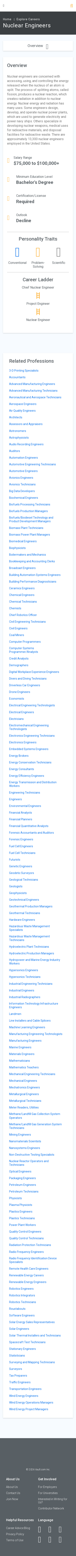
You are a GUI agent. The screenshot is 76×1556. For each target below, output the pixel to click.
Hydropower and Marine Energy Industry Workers (34, 961)
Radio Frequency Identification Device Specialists (33, 1260)
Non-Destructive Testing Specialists (31, 1154)
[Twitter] (62, 1529)
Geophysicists (18, 893)
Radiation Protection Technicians (30, 1245)
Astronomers (17, 431)
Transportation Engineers (25, 1389)
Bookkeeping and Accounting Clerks (32, 561)
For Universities (48, 1493)
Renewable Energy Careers (26, 1275)
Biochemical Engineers (23, 497)
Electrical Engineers (21, 712)
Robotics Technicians (22, 1302)
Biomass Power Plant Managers (29, 534)
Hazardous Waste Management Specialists (29, 928)
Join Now (12, 1499)
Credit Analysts (19, 658)
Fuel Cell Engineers (21, 846)
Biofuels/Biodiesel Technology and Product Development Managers (31, 519)
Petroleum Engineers (22, 1184)
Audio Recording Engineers (26, 444)
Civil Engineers (18, 628)
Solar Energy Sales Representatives (32, 1322)
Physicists (15, 1198)
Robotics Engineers (21, 1288)
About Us (12, 1487)
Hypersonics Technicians (25, 976)
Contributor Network (51, 1508)
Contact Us (13, 1493)
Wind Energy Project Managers (28, 1409)
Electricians (16, 718)
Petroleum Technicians (24, 1191)
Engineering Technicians (24, 792)
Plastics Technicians (22, 1218)
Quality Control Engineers (25, 1231)
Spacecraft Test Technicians (27, 1342)
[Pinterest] (52, 1540)
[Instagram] (42, 1540)
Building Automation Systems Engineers (35, 575)
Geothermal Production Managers (30, 906)
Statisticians (17, 1355)
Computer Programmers (25, 641)
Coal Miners (16, 635)
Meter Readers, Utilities (24, 1107)
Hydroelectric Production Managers (31, 953)
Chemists (15, 608)
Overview (38, 45)
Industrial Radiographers (24, 997)
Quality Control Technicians (26, 1238)
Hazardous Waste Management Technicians (29, 938)
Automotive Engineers (23, 471)
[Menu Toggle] (3, 5)
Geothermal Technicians (24, 913)
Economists (16, 698)
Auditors (14, 451)
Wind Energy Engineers (23, 1395)
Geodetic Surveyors (21, 873)
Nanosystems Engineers (24, 1148)
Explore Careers (28, 19)
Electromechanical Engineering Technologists (29, 727)
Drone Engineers (19, 692)
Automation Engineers (23, 457)
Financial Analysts (20, 812)
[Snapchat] (62, 1540)
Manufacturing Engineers (25, 1040)
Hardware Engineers (22, 919)
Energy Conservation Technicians (30, 762)
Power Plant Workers (22, 1225)
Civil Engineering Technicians (27, 621)
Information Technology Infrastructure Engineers (33, 1005)
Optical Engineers (20, 1171)
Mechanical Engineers (23, 1080)
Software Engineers (22, 1315)
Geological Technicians (23, 879)
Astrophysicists (19, 437)
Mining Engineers (20, 1134)
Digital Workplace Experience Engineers (34, 672)
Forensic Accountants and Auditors (31, 832)
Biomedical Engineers (23, 541)
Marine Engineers (20, 1047)
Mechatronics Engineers (24, 1087)
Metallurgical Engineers (24, 1094)
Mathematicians (19, 1060)
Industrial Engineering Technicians (30, 983)
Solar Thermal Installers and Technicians (35, 1335)
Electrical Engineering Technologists (32, 705)
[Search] (71, 6)
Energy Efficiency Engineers (26, 775)
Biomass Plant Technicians (26, 528)
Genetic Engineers (20, 866)
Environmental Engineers (25, 806)
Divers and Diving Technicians (28, 678)
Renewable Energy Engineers (27, 1282)
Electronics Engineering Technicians (32, 735)
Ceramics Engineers (22, 588)
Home (7, 19)
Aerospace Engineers (22, 404)
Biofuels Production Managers (28, 511)
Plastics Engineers (20, 1211)
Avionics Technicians (22, 484)
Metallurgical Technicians (25, 1100)
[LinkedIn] (52, 1529)
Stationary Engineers (22, 1348)
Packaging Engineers (22, 1178)
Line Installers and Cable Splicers (30, 1020)
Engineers (15, 799)
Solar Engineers (19, 1328)
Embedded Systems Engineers (28, 749)
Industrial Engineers (21, 990)
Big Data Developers (22, 491)
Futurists (14, 859)
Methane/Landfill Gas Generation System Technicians (35, 1126)
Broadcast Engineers (22, 568)
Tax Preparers (18, 1375)
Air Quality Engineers (22, 410)
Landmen (15, 1014)
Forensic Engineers (21, 839)
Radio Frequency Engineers (26, 1251)
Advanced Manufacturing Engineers (32, 384)
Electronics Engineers (22, 742)
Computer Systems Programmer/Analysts (23, 650)
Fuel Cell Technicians (22, 853)
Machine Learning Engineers (27, 1027)
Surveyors (15, 1369)
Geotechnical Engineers (24, 899)
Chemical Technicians (23, 601)
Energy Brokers (19, 755)
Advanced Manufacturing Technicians (33, 390)
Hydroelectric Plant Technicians (29, 946)
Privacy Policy (15, 1534)
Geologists (15, 886)
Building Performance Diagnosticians (32, 581)
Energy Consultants (21, 769)
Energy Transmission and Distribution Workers (33, 784)
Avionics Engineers (21, 477)
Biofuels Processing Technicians (29, 504)
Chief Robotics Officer (23, 615)
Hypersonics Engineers (23, 970)
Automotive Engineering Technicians (32, 464)
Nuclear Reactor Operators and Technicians (29, 1163)
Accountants (17, 377)
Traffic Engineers (20, 1382)
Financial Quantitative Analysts (28, 826)
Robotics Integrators (22, 1295)
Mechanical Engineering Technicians (32, 1074)
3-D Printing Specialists (24, 370)
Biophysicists (17, 548)
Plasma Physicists (20, 1204)
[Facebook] (42, 1529)
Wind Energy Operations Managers (31, 1402)
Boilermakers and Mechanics (27, 554)
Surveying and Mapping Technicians (32, 1362)
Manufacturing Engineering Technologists (35, 1034)
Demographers (18, 665)
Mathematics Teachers (24, 1067)
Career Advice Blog (18, 1528)
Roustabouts (17, 1308)
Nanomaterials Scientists (25, 1141)
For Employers (47, 1487)
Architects (15, 417)
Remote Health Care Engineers (28, 1268)
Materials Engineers (21, 1054)
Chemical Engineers (21, 595)
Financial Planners (20, 819)
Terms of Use (14, 1540)
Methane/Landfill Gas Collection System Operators (34, 1115)
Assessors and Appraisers (26, 424)
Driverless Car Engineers (24, 685)
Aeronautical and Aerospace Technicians (35, 397)
